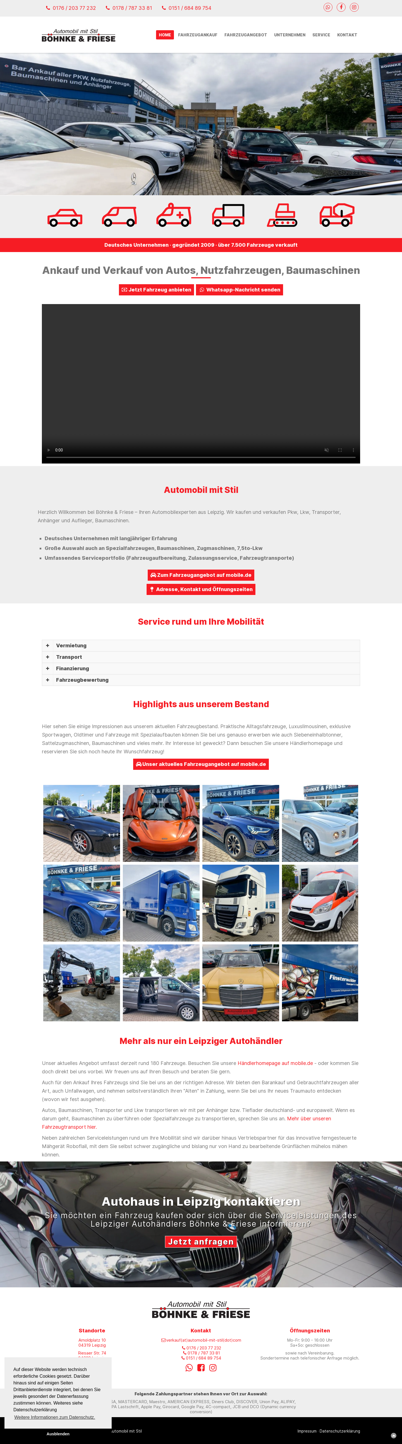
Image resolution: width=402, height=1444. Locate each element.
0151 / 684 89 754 (186, 8)
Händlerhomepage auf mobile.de (275, 1063)
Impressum (307, 1431)
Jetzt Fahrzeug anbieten (156, 290)
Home (165, 34)
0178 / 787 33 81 (129, 8)
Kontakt (347, 34)
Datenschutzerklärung (340, 1431)
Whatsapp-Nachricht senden (239, 290)
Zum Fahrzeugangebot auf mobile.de (200, 575)
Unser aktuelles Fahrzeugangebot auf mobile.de (201, 764)
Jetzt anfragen (201, 1242)
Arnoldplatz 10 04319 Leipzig (92, 1342)
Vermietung (71, 645)
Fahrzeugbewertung (82, 680)
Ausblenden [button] (58, 1434)
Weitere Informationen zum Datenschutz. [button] (54, 1417)
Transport (69, 657)
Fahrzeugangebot (245, 34)
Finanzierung (72, 668)
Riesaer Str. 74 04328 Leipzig (92, 1355)
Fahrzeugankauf (197, 34)
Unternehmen (289, 34)
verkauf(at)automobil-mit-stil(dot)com (201, 1340)
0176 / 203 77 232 (71, 8)
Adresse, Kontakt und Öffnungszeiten (200, 589)
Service (321, 34)
